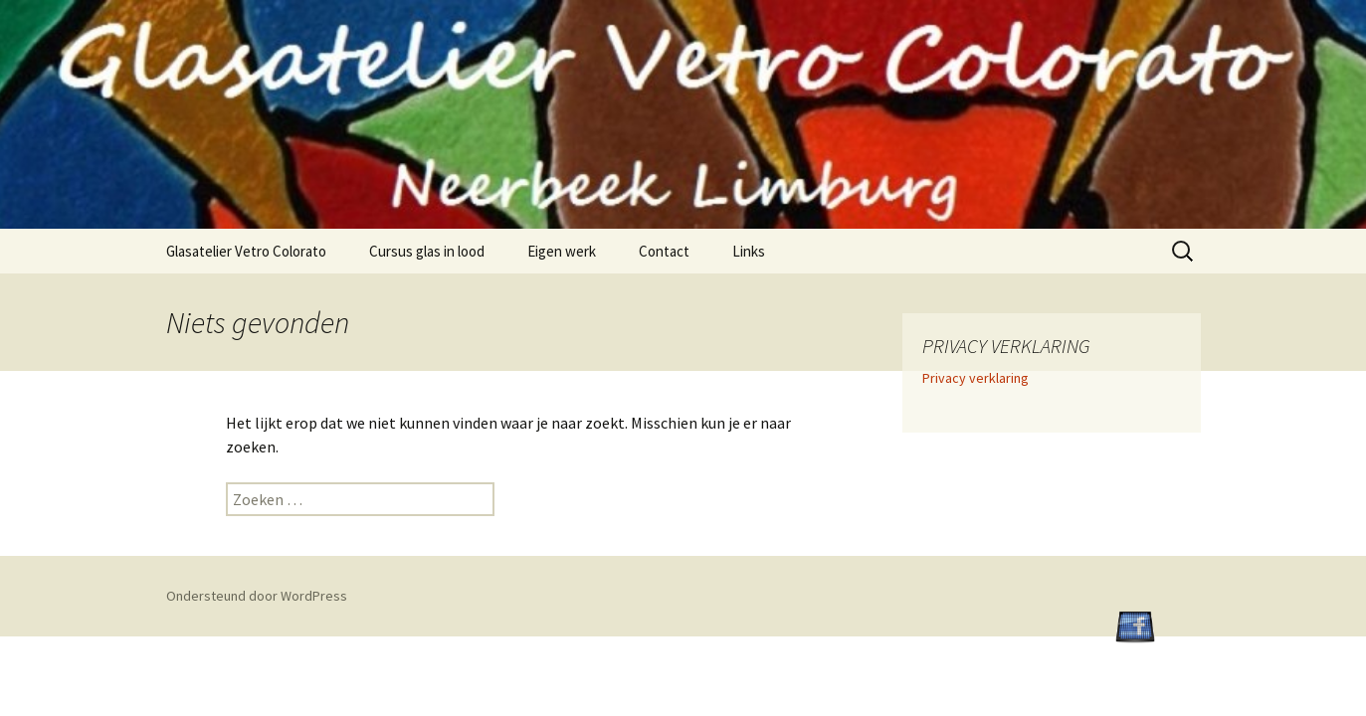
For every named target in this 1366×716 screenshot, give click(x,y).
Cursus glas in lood (427, 251)
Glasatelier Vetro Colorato (246, 251)
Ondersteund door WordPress (256, 596)
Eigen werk (561, 251)
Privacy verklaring (975, 378)
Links (748, 251)
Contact (664, 251)
